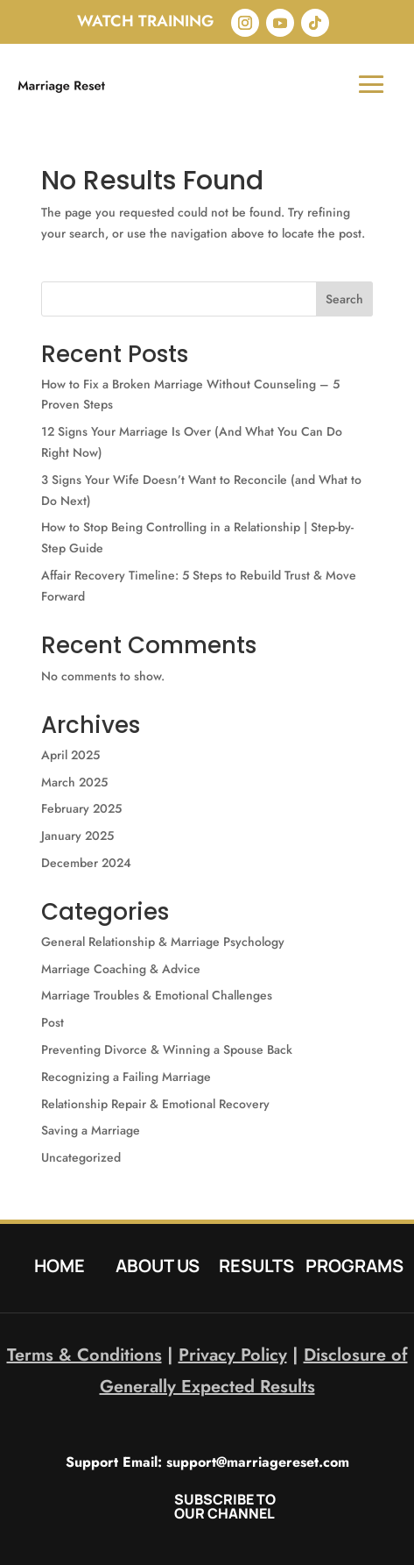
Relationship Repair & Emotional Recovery (155, 1104)
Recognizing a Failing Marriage (126, 1076)
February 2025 (81, 808)
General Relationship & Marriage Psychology (162, 941)
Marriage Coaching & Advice (120, 969)
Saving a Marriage (90, 1130)
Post (52, 1022)
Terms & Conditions (84, 1355)
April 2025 (70, 755)
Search (344, 299)
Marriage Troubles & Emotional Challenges (156, 995)
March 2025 (74, 782)
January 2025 (77, 835)
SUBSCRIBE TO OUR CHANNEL (225, 1506)
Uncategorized (81, 1157)
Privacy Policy (233, 1355)
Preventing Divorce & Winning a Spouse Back (166, 1049)
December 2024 (86, 862)
